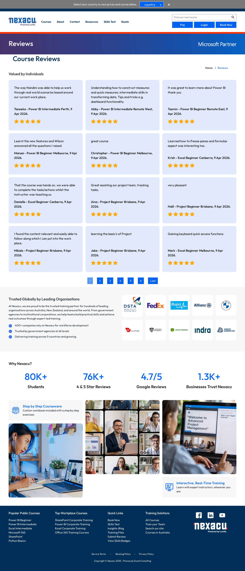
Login (204, 25)
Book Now (226, 25)
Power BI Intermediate (23, 524)
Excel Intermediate (20, 528)
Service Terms (98, 554)
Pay (182, 25)
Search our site (154, 528)
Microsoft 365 (17, 532)
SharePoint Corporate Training (74, 520)
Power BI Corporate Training (72, 524)
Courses (46, 21)
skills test (110, 21)
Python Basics (17, 540)
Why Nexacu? (20, 363)
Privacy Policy (146, 554)
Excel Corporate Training (70, 528)
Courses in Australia (157, 532)
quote (125, 21)
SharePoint (15, 536)
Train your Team (155, 524)
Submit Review (117, 536)
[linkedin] (210, 515)
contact (75, 21)
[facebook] (199, 515)
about (60, 21)
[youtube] (222, 515)
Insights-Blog (116, 528)
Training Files (116, 532)
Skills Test (114, 524)
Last (153, 280)
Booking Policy (123, 554)
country (154, 5)
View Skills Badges (119, 540)
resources (91, 21)
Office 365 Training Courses (72, 532)
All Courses (152, 520)
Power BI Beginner (20, 520)
